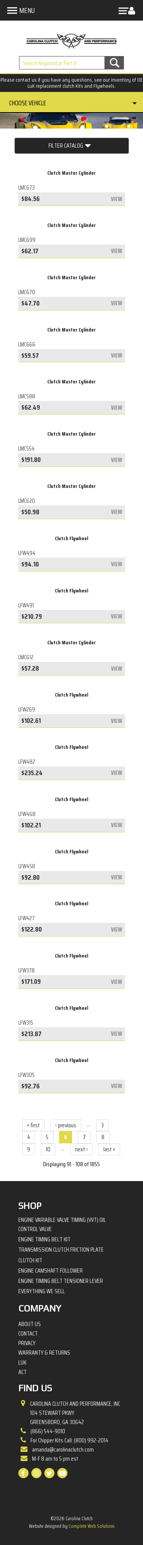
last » (109, 1149)
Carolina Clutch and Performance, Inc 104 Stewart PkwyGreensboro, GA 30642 (75, 1413)
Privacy (26, 1343)
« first (33, 1125)
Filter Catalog (69, 146)
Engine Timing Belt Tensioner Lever (60, 1281)
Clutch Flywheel (71, 538)
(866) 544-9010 (48, 1431)
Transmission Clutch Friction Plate (61, 1249)
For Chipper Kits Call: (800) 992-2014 (69, 1440)
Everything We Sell (41, 1291)
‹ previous (65, 1125)
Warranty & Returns (44, 1353)
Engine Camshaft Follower (50, 1270)
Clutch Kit (30, 1260)
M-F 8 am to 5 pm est (55, 1458)
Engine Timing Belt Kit (44, 1239)
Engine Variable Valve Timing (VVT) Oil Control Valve (62, 1224)
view (116, 199)
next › (81, 1149)
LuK (22, 1363)
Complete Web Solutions (91, 1526)
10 (48, 1149)
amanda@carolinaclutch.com (63, 1449)
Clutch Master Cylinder (71, 173)
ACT (22, 1372)
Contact (28, 1334)
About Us (29, 1324)
